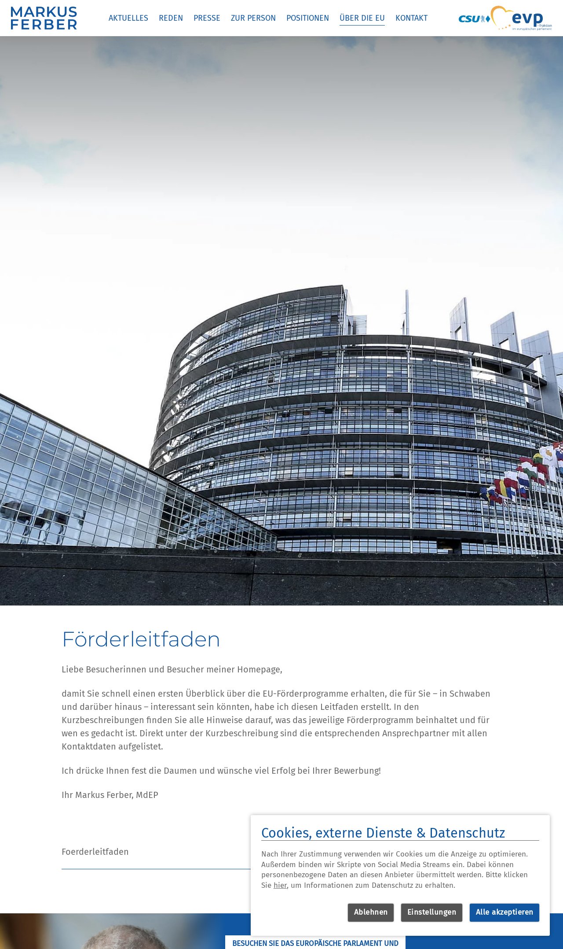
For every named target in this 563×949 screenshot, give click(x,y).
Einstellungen (432, 912)
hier (280, 885)
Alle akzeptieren (505, 912)
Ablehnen (371, 912)
